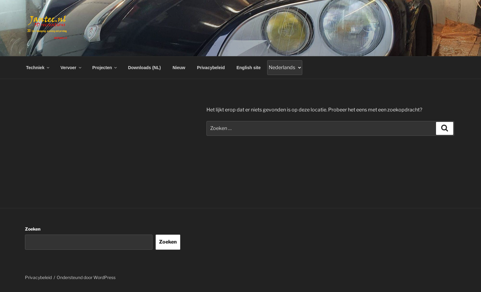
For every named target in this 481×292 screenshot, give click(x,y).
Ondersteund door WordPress (86, 277)
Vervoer (71, 67)
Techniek (38, 67)
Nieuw (179, 67)
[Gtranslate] (284, 67)
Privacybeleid (211, 67)
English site (248, 67)
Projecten (105, 67)
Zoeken (32, 229)
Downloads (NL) (144, 67)
